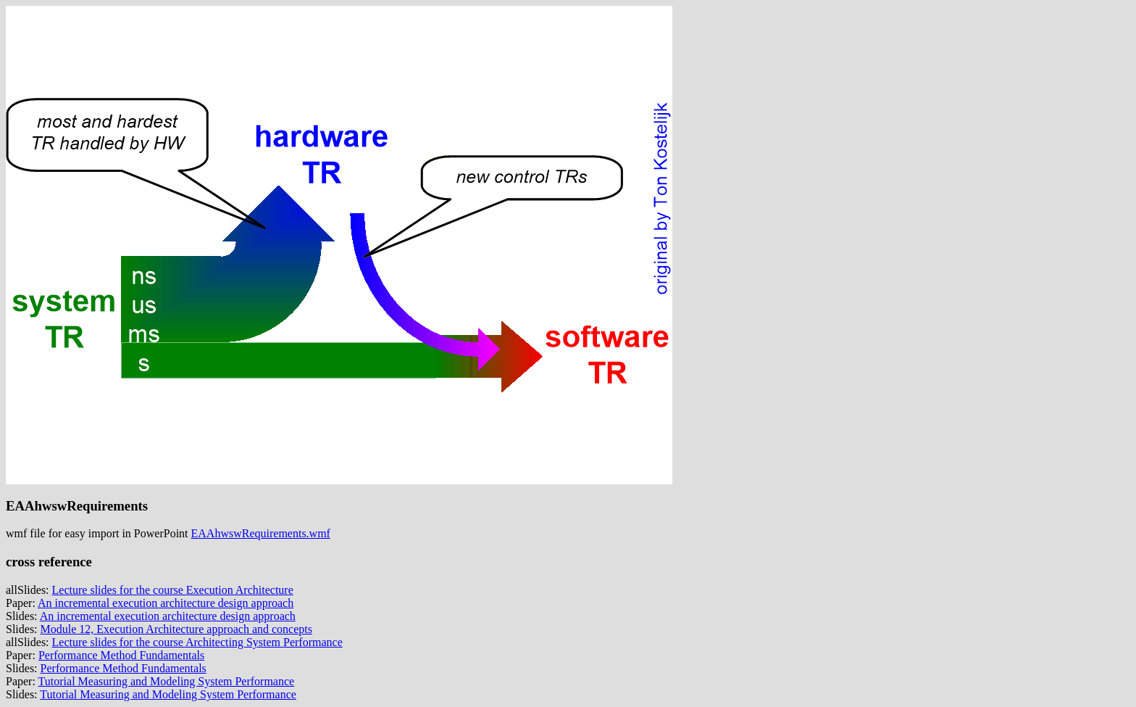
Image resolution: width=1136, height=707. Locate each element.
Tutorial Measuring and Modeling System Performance (166, 681)
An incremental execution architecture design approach (165, 603)
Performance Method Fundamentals (121, 655)
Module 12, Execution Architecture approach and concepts (176, 629)
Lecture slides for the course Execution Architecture (172, 590)
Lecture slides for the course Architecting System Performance (197, 642)
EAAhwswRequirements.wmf (260, 533)
